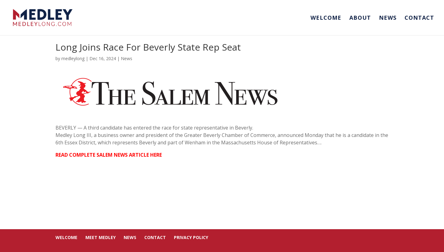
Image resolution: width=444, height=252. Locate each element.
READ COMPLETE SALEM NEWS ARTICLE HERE (109, 154)
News (388, 18)
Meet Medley (100, 237)
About (360, 18)
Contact (419, 18)
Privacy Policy (191, 237)
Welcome (325, 18)
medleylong (72, 58)
